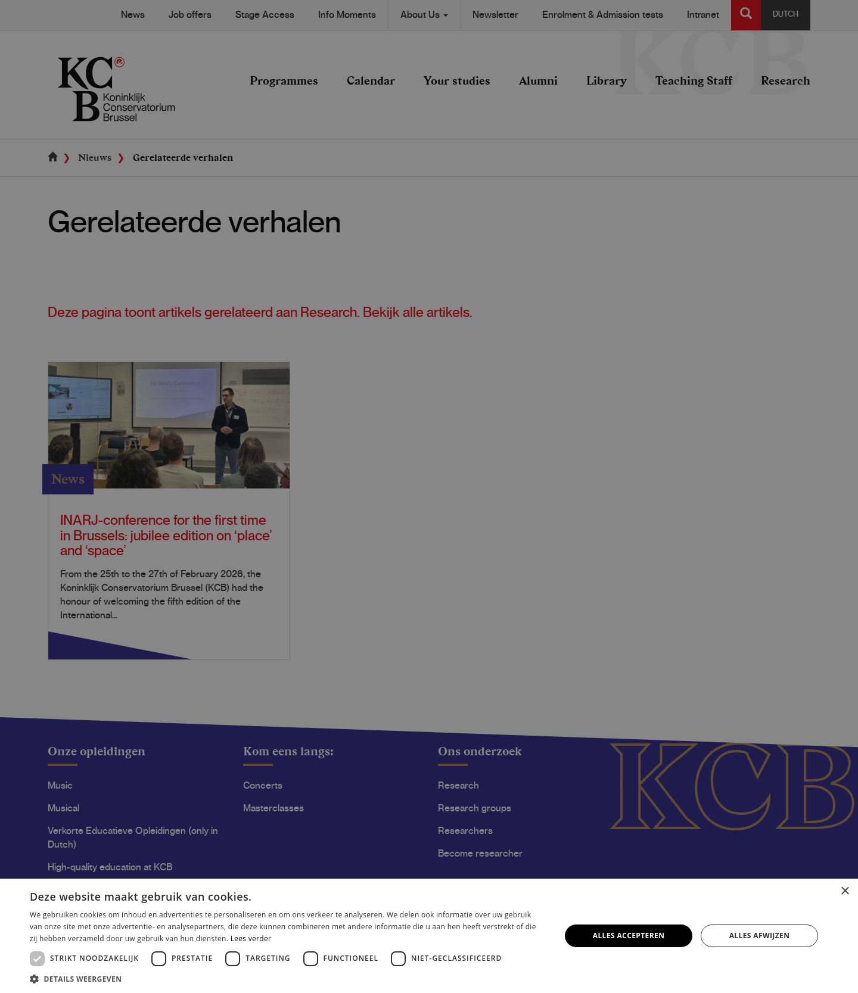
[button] (287, 978)
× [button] (844, 891)
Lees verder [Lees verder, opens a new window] (251, 938)
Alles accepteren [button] (629, 935)
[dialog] (429, 496)
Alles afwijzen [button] (759, 935)
